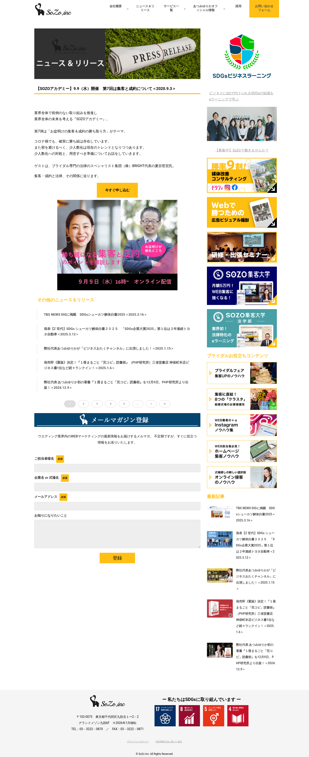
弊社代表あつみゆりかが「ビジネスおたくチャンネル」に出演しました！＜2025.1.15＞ (109, 348)
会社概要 (115, 6)
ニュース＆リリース (145, 8)
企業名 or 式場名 (46, 478)
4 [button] (110, 404)
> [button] (151, 404)
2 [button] (83, 404)
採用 (238, 6)
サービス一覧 (171, 8)
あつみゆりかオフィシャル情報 (205, 8)
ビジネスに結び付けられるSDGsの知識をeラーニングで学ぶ (241, 96)
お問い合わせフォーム (264, 8)
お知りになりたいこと (50, 516)
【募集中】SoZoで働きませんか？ (242, 150)
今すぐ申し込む (117, 190)
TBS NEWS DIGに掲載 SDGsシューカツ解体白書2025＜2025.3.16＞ (96, 315)
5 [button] (124, 404)
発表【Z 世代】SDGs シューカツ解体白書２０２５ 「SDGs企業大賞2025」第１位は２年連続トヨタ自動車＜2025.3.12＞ (117, 331)
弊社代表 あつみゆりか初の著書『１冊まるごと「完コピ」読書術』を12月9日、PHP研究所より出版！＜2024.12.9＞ (116, 385)
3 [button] (97, 404)
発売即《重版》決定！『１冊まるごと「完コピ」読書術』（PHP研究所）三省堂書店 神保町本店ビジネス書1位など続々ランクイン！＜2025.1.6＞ (116, 365)
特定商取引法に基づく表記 (169, 741)
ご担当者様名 (44, 459)
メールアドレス (45, 497)
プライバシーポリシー (138, 741)
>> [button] (165, 404)
